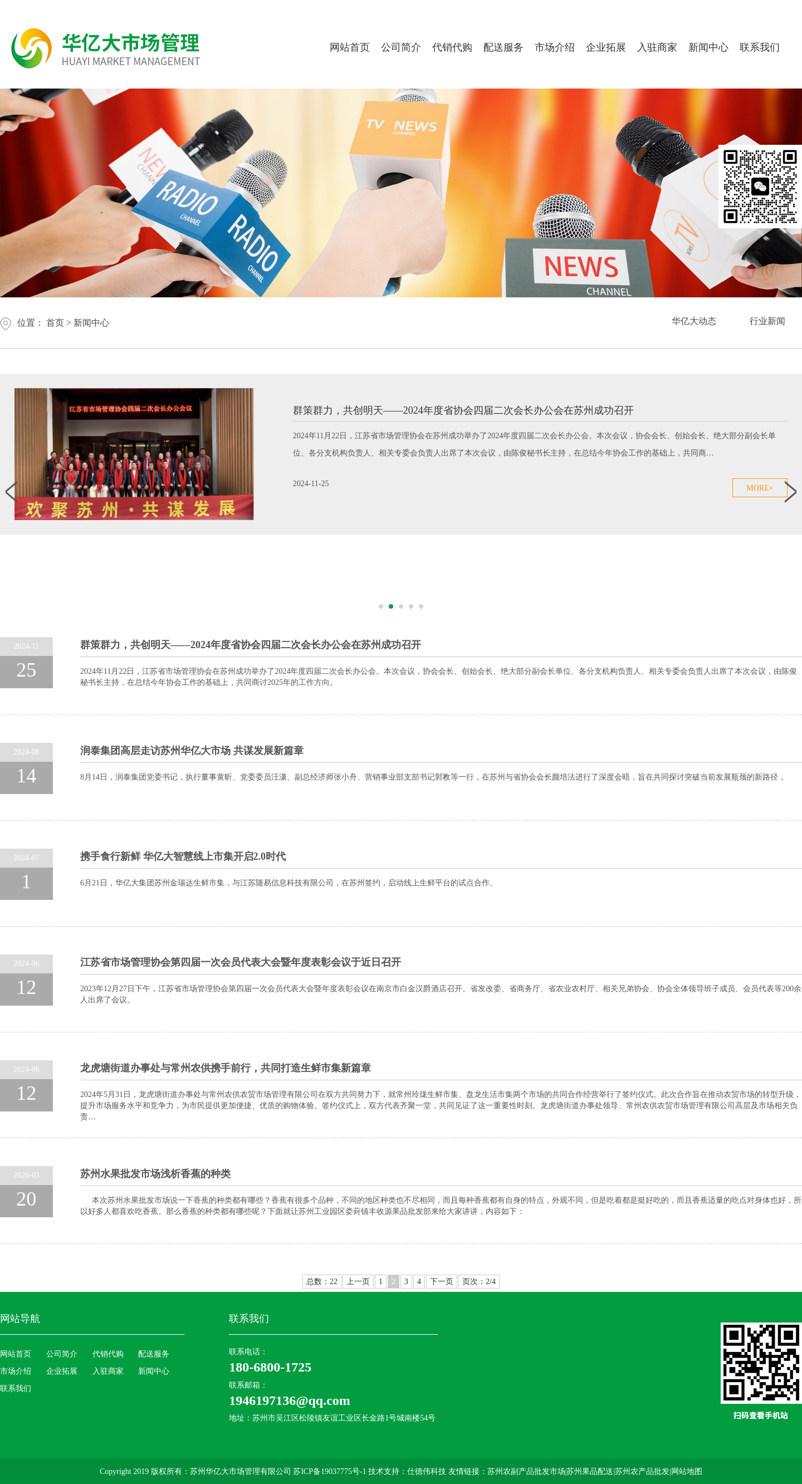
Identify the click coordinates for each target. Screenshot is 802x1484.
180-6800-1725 (270, 1367)
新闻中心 (708, 47)
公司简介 (401, 47)
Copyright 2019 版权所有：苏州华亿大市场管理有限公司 (196, 1471)
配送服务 (503, 47)
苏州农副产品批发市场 (526, 1471)
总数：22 (322, 1281)
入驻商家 (657, 47)
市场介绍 (555, 47)
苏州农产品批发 (642, 1471)
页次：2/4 (479, 1281)
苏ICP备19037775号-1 (330, 1471)
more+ (759, 488)
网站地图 (686, 1471)
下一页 (441, 1281)
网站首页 (350, 47)
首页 (55, 322)
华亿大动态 (694, 322)
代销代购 (452, 47)
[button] (381, 606)
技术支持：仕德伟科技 (407, 1471)
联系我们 (760, 47)
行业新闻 (767, 322)
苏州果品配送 (589, 1471)
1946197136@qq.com (289, 1400)
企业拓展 (606, 47)
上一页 (358, 1281)
